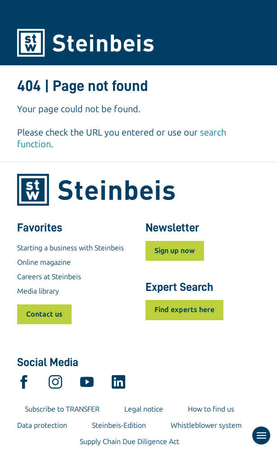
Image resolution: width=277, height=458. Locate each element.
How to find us (211, 409)
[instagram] (55, 384)
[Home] (138, 43)
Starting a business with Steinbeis (70, 248)
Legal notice (143, 409)
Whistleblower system (206, 425)
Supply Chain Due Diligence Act (129, 441)
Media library (38, 291)
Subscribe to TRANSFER (62, 409)
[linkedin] (118, 384)
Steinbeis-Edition (119, 425)
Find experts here (184, 309)
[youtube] (87, 384)
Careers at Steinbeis (49, 276)
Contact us (44, 314)
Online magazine (44, 262)
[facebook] (24, 384)
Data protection (42, 425)
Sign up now (174, 250)
